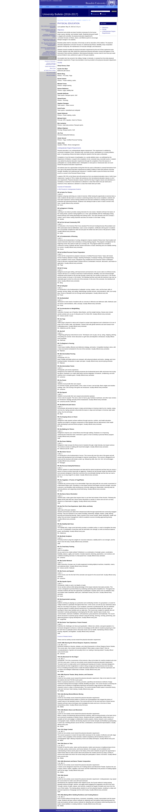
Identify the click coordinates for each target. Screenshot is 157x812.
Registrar (60, 20)
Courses (78, 20)
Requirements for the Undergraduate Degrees (48, 31)
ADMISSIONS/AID (63, 6)
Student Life (110, 6)
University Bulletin (45, 0)
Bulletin (66, 20)
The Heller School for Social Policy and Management (48, 44)
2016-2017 (72, 20)
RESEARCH (101, 6)
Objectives (105, 27)
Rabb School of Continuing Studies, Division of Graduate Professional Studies (48, 53)
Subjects (85, 20)
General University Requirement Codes (51, 64)
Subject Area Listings (50, 70)
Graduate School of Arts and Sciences (49, 40)
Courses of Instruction (51, 58)
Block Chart (53, 68)
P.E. (90, 20)
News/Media (90, 6)
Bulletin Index (51, 75)
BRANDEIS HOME (57, 0)
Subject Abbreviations (50, 66)
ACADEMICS (52, 6)
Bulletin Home (51, 72)
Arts (73, 6)
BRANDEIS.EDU (96, 14)
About (44, 6)
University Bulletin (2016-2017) (60, 14)
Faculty (104, 29)
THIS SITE (104, 14)
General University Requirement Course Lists (48, 36)
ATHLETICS (81, 6)
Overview (52, 23)
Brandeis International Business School (48, 48)
